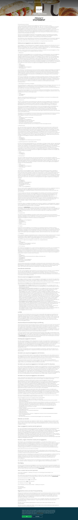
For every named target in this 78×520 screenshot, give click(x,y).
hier (34, 477)
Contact (44, 2)
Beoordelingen (37, 2)
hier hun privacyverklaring (48, 408)
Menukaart (30, 2)
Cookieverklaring (27, 207)
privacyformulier (22, 335)
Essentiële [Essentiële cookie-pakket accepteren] (37, 516)
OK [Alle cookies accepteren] (26, 516)
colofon (49, 2)
